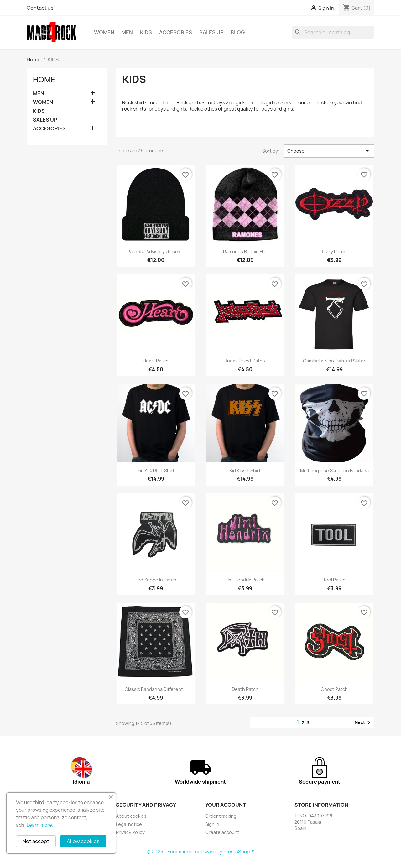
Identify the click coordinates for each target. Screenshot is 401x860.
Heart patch (156, 361)
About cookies (131, 816)
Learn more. (40, 825)
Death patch (245, 689)
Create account (222, 832)
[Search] (333, 32)
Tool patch (334, 580)
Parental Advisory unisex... (155, 251)
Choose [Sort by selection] (329, 151)
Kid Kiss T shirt (245, 470)
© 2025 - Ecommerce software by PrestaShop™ (200, 851)
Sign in (212, 824)
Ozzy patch (334, 251)
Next (363, 723)
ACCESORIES (175, 32)
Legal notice (129, 824)
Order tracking (221, 816)
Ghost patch (334, 689)
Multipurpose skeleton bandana (334, 470)
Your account (225, 804)
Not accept (36, 841)
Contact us (40, 7)
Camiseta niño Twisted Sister (334, 361)
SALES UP (211, 32)
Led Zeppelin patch (155, 580)
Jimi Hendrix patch (245, 580)
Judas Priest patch (245, 361)
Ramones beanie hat (245, 251)
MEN (127, 32)
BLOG (238, 32)
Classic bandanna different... (156, 689)
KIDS (146, 32)
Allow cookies (83, 841)
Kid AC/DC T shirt (155, 470)
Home (44, 79)
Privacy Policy (130, 832)
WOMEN (104, 32)
